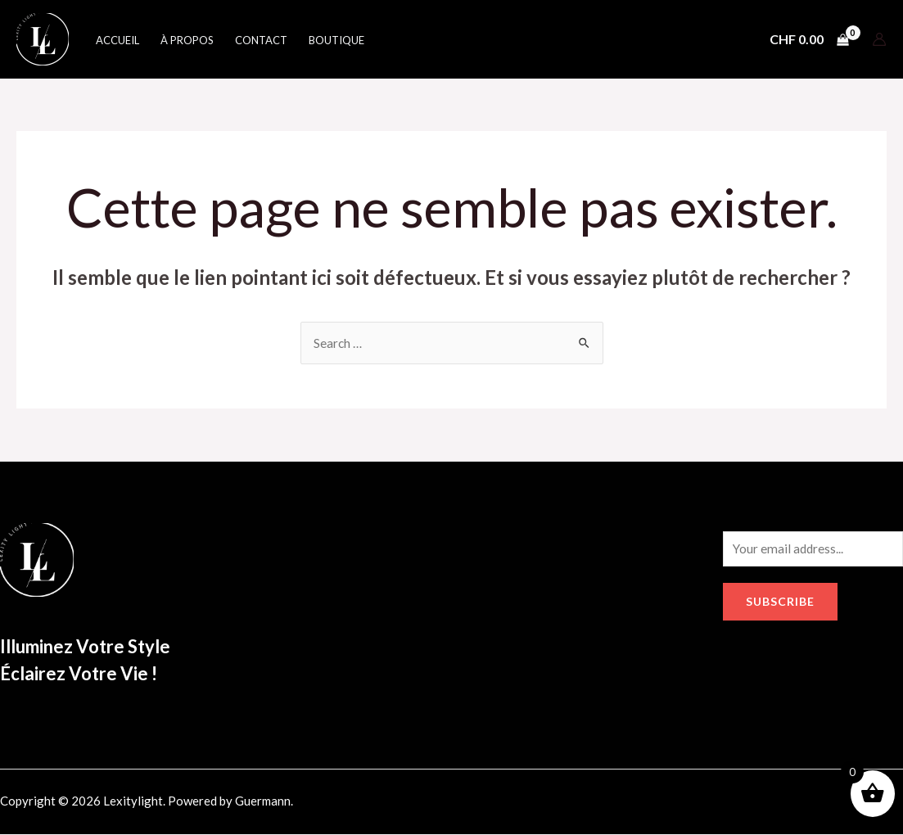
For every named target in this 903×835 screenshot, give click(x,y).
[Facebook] (730, 804)
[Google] (800, 804)
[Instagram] (765, 804)
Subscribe (780, 604)
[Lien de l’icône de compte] (879, 39)
